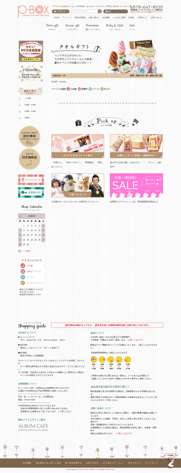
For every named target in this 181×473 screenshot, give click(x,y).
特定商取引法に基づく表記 (48, 463)
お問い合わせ (156, 17)
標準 (132, 75)
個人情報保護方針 (73, 463)
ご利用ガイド (142, 17)
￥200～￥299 (26, 105)
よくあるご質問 (119, 17)
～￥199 (24, 98)
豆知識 (131, 17)
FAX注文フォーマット (113, 463)
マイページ (67, 17)
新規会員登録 (80, 17)
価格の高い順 (156, 75)
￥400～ (24, 118)
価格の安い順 (142, 75)
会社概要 (106, 17)
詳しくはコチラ (136, 340)
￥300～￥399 (26, 111)
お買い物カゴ (93, 17)
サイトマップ (151, 463)
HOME (56, 17)
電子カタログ (134, 463)
